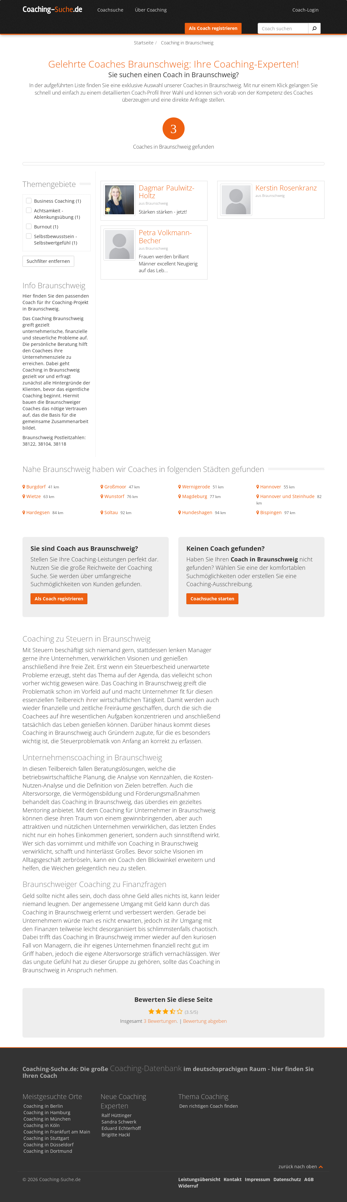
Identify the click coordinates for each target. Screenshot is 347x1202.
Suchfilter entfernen (48, 261)
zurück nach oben (301, 1166)
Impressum (257, 1179)
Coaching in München (47, 1119)
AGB (309, 1179)
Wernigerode (196, 487)
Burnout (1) (46, 227)
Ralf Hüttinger (117, 1115)
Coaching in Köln (41, 1125)
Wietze (33, 496)
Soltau (111, 512)
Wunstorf (114, 496)
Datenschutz (287, 1179)
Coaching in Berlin (43, 1106)
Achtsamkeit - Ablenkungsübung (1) (57, 214)
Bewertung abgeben (205, 1021)
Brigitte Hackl (116, 1135)
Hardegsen (38, 512)
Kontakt (233, 1179)
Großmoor (115, 487)
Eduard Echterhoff (121, 1128)
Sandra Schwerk (119, 1122)
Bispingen (271, 512)
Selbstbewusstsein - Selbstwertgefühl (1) (55, 239)
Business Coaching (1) (57, 201)
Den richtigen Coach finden (208, 1106)
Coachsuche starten (212, 599)
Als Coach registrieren (213, 28)
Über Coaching (151, 10)
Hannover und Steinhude (287, 496)
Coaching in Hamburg (46, 1112)
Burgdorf (36, 487)
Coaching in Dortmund (47, 1151)
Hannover (270, 487)
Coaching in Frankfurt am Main (56, 1132)
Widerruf (188, 1186)
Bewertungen (160, 1021)
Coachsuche (110, 10)
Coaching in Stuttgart (46, 1138)
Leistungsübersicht (199, 1179)
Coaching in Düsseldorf (48, 1145)
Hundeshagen (197, 512)
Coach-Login (305, 10)
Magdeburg (194, 496)
